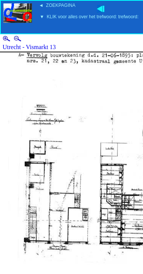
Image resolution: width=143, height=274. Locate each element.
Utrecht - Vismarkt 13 (29, 47)
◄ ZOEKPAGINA (57, 5)
